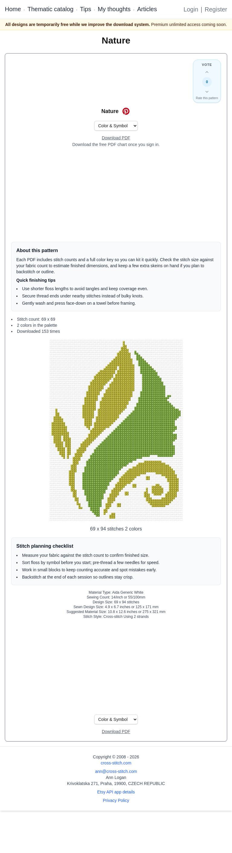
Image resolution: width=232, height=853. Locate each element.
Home (13, 9)
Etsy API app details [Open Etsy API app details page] (116, 792)
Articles (147, 9)
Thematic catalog (50, 9)
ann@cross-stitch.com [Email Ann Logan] (116, 771)
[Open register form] (116, 138)
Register (216, 9)
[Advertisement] (116, 194)
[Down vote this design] (207, 91)
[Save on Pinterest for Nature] (126, 111)
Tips (85, 9)
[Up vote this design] (207, 72)
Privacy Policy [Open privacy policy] (116, 800)
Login (190, 9)
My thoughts (114, 9)
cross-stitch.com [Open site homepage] (116, 763)
